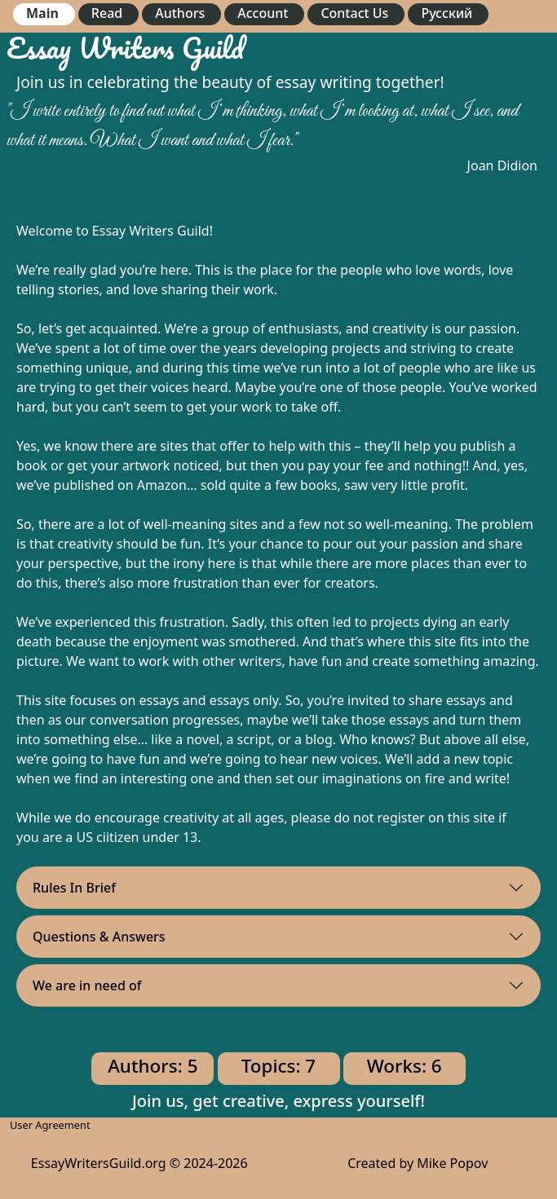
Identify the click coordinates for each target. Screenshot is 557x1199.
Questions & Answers (99, 937)
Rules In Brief (74, 888)
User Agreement (50, 1124)
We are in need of (87, 985)
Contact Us (354, 13)
